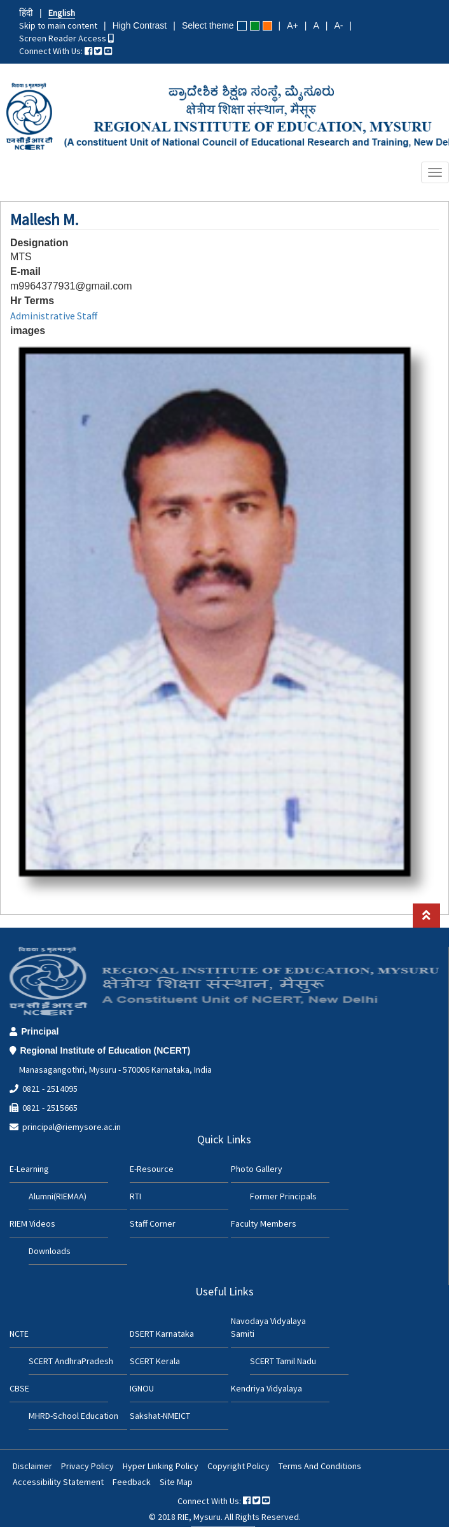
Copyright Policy (238, 1466)
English (61, 12)
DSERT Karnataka (162, 1333)
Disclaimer (32, 1466)
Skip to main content (58, 25)
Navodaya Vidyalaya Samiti (268, 1327)
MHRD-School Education (73, 1415)
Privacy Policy (87, 1466)
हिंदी (26, 12)
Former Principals (283, 1196)
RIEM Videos (32, 1223)
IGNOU (142, 1388)
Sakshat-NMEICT (160, 1415)
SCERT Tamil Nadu (283, 1361)
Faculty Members (263, 1223)
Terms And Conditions (320, 1466)
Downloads (50, 1251)
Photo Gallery (256, 1169)
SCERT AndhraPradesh (71, 1361)
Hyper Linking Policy (160, 1466)
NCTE (19, 1333)
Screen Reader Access (66, 38)
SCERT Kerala (155, 1361)
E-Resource (152, 1169)
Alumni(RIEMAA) (57, 1196)
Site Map (176, 1482)
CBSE (19, 1388)
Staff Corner (153, 1223)
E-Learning (29, 1169)
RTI (135, 1196)
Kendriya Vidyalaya (266, 1388)
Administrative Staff (53, 315)
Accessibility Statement (58, 1482)
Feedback (132, 1482)
